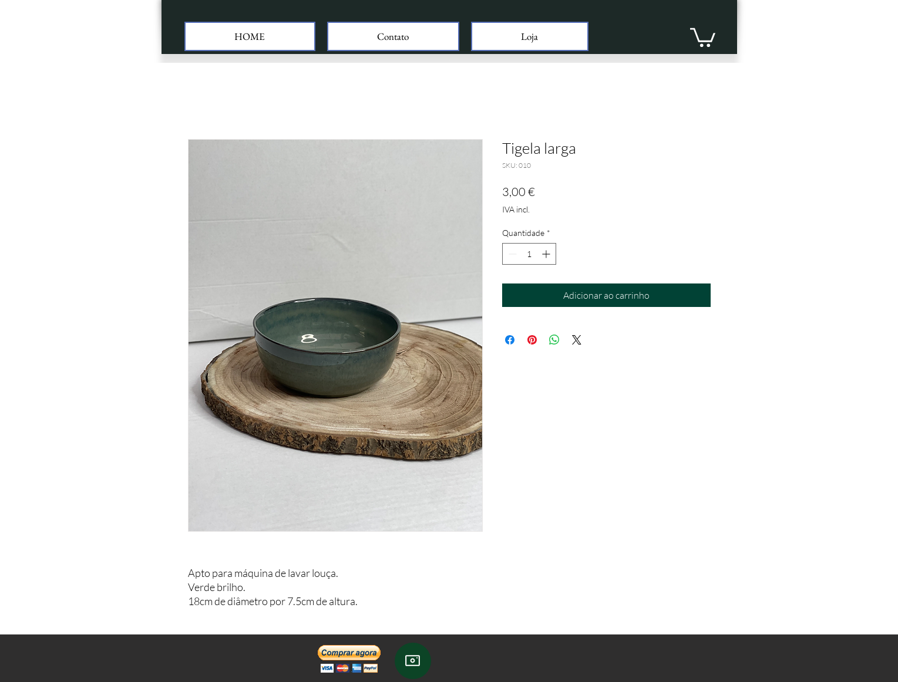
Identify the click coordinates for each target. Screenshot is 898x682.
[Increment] (547, 254)
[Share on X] (577, 340)
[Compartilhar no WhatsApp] (554, 340)
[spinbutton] (529, 254)
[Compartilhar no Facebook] (510, 340)
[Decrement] (511, 254)
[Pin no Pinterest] (532, 340)
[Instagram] (413, 661)
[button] (702, 36)
